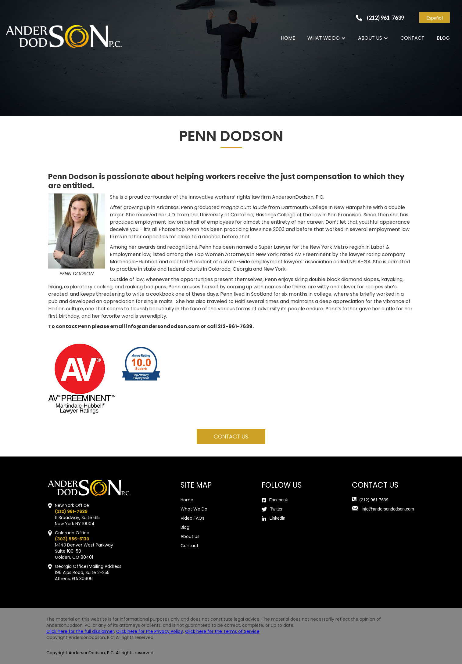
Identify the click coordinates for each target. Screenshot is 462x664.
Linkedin (277, 518)
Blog (185, 527)
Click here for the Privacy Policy (149, 631)
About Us (190, 536)
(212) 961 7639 (374, 499)
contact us (231, 436)
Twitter (276, 509)
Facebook (278, 499)
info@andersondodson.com (388, 509)
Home (187, 500)
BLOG (443, 38)
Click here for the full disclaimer (80, 631)
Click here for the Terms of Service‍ (222, 631)
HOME (288, 38)
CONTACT (412, 38)
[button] (326, 38)
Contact (190, 546)
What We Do (194, 509)
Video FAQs (192, 518)
